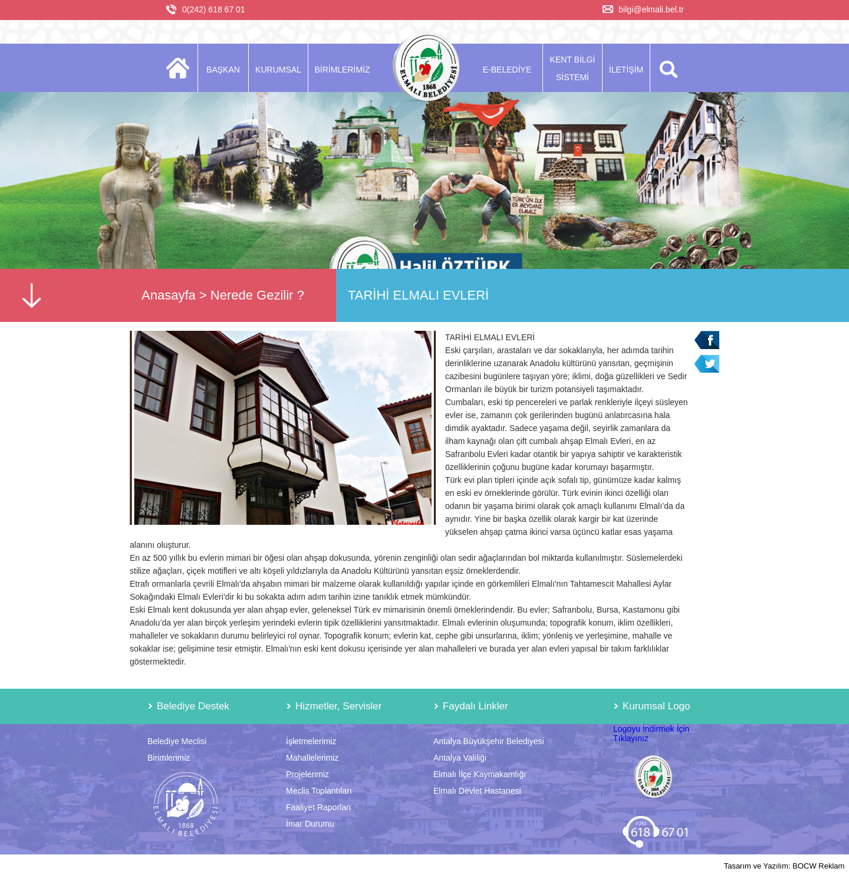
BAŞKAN (223, 69)
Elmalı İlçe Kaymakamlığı (479, 774)
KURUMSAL (278, 69)
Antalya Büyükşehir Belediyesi (488, 741)
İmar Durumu (310, 823)
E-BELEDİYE (507, 69)
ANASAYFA (181, 68)
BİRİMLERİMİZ (342, 69)
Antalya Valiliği (459, 757)
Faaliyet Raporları (318, 807)
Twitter (706, 364)
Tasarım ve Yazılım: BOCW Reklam (784, 865)
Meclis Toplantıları (319, 790)
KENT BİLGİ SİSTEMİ (572, 68)
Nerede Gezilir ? (257, 295)
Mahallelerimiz (312, 757)
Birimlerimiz (168, 757)
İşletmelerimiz (311, 741)
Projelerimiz (307, 774)
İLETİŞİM (626, 69)
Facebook (706, 340)
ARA (666, 68)
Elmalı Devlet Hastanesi (477, 790)
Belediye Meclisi (176, 741)
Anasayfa (169, 295)
